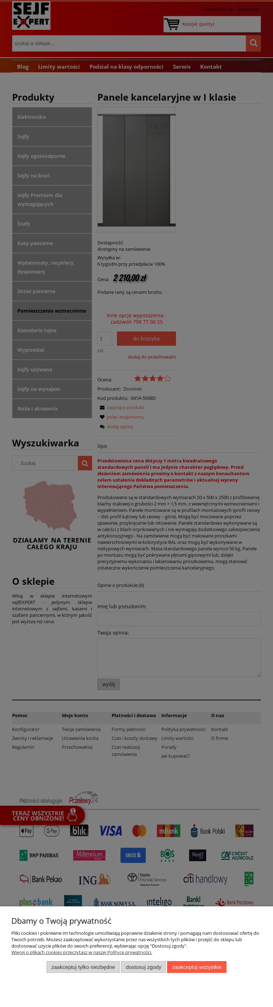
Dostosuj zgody (143, 967)
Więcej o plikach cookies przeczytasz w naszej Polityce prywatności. (81, 952)
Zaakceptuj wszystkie (196, 967)
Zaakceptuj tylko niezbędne (83, 967)
